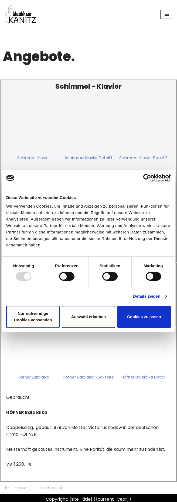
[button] (12, 129)
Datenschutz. (51, 488)
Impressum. (17, 488)
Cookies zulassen (144, 316)
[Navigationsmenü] (166, 14)
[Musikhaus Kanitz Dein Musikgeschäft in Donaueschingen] (20, 14)
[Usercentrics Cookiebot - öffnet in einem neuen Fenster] (147, 178)
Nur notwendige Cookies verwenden (33, 316)
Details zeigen (146, 296)
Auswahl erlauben (88, 316)
